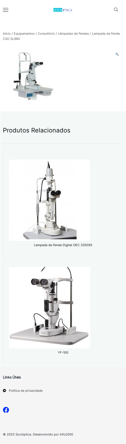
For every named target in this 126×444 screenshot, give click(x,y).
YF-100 (63, 352)
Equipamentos (24, 33)
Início (7, 33)
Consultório (46, 33)
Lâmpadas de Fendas (73, 33)
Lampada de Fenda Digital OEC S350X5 (63, 245)
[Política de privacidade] (23, 390)
